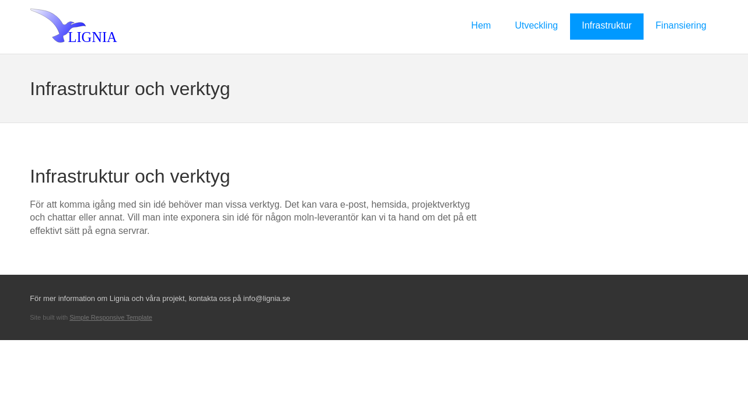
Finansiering (681, 25)
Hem (481, 25)
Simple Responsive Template (110, 317)
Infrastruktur (606, 25)
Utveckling (536, 25)
